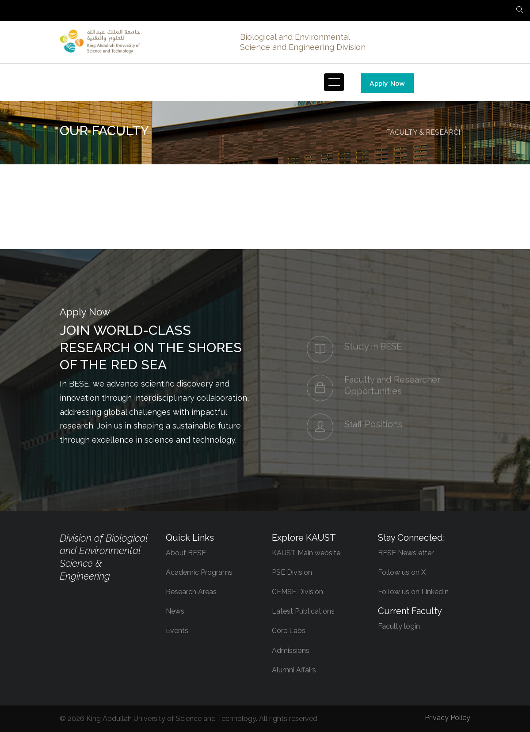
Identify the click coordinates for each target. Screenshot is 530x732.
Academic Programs (199, 572)
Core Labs (288, 630)
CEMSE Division (297, 592)
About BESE (186, 553)
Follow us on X (402, 572)
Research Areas (191, 592)
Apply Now (387, 83)
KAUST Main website (306, 553)
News (175, 611)
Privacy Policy (447, 717)
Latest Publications (303, 611)
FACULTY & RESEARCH (425, 132)
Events (177, 630)
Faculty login (399, 626)
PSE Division (292, 572)
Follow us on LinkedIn (413, 592)
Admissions (290, 650)
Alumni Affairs (294, 670)
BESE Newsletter (406, 553)
